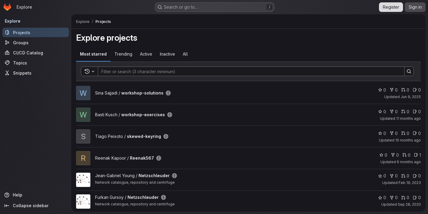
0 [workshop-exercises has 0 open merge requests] (405, 111)
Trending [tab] (123, 53)
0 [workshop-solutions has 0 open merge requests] (405, 89)
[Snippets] (35, 73)
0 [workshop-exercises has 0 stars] (382, 111)
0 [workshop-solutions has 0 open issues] (417, 89)
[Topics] (35, 62)
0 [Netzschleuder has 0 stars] (382, 175)
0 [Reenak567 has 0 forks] (395, 155)
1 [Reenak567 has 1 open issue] (417, 155)
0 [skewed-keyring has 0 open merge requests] (405, 133)
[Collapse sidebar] (35, 205)
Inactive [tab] (167, 53)
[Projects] (35, 32)
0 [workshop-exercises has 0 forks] (394, 111)
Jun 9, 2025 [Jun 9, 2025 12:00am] (411, 97)
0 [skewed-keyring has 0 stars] (382, 133)
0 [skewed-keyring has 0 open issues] (417, 133)
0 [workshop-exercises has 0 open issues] (417, 111)
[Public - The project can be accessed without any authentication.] (168, 93)
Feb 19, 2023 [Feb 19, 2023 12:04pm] (410, 182)
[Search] (248, 71)
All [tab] (185, 53)
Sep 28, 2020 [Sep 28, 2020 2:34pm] (409, 204)
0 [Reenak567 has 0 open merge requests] (406, 155)
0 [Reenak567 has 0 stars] (383, 155)
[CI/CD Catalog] (35, 52)
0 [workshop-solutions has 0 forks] (394, 89)
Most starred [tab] (93, 53)
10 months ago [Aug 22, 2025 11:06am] (408, 140)
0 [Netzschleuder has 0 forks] (394, 175)
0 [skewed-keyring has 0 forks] (394, 133)
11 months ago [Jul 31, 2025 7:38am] (408, 118)
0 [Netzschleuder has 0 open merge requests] (405, 175)
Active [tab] (146, 53)
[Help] (35, 195)
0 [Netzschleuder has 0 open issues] (417, 175)
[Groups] (35, 42)
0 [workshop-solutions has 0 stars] (382, 89)
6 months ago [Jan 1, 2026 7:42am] (409, 162)
